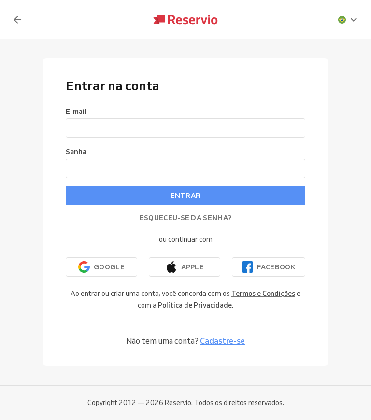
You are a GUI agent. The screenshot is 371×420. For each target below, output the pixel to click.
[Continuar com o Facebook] (268, 267)
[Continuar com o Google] (101, 267)
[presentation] (347, 19)
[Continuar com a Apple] (184, 267)
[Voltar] (17, 20)
